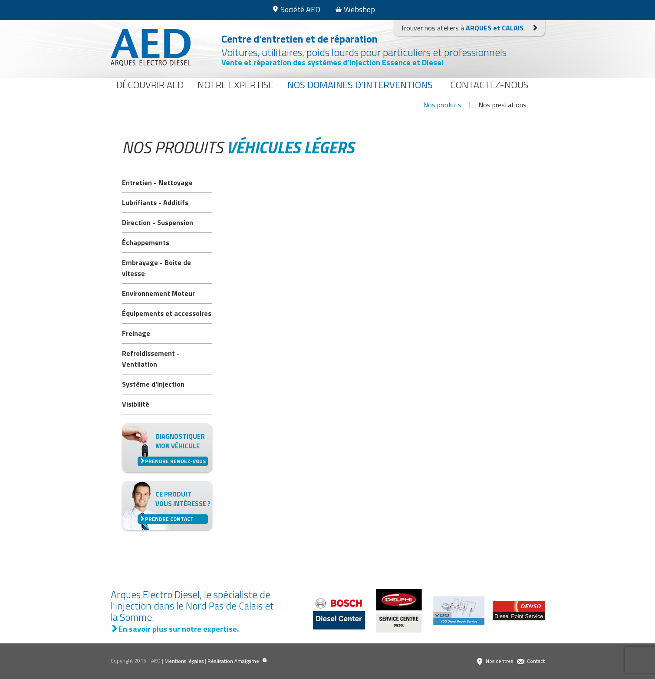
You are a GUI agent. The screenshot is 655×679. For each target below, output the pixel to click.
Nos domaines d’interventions (360, 84)
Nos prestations (502, 104)
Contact (531, 661)
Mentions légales (184, 661)
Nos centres (494, 661)
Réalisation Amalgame (237, 661)
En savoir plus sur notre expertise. (175, 629)
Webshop (355, 9)
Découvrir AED (150, 84)
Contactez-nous (489, 84)
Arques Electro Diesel (151, 47)
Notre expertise (235, 84)
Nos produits (442, 104)
